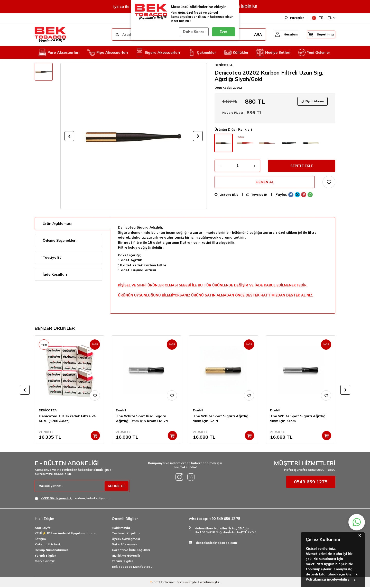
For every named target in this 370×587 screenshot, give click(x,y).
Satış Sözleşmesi (125, 544)
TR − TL (323, 18)
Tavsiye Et (256, 196)
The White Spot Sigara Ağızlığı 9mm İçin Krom (298, 418)
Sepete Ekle (301, 166)
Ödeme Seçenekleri (60, 240)
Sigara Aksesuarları (158, 52)
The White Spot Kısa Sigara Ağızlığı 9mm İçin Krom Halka (142, 418)
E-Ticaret (168, 582)
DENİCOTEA (224, 65)
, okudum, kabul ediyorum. (73, 498)
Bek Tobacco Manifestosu (132, 566)
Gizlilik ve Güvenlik (126, 555)
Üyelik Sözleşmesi (126, 539)
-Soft (155, 582)
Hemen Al (264, 183)
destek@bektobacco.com (216, 543)
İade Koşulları (55, 274)
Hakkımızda (121, 528)
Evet (224, 31)
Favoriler (294, 18)
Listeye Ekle (226, 196)
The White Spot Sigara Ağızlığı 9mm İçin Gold (221, 418)
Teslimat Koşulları (126, 533)
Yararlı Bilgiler (45, 555)
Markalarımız (45, 561)
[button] (69, 136)
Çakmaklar (202, 52)
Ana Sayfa (43, 528)
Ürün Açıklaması (57, 223)
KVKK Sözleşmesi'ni (56, 498)
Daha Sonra (193, 31)
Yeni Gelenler (314, 52)
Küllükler (236, 52)
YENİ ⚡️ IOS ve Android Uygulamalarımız (66, 533)
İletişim (40, 539)
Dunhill (121, 410)
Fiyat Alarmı (311, 101)
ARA (252, 34)
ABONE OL (116, 486)
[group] (134, 136)
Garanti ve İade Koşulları (131, 550)
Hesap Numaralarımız (51, 550)
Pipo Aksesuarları (107, 52)
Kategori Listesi (47, 544)
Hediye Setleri (273, 52)
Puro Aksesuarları (59, 52)
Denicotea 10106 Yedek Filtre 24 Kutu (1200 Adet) (67, 418)
